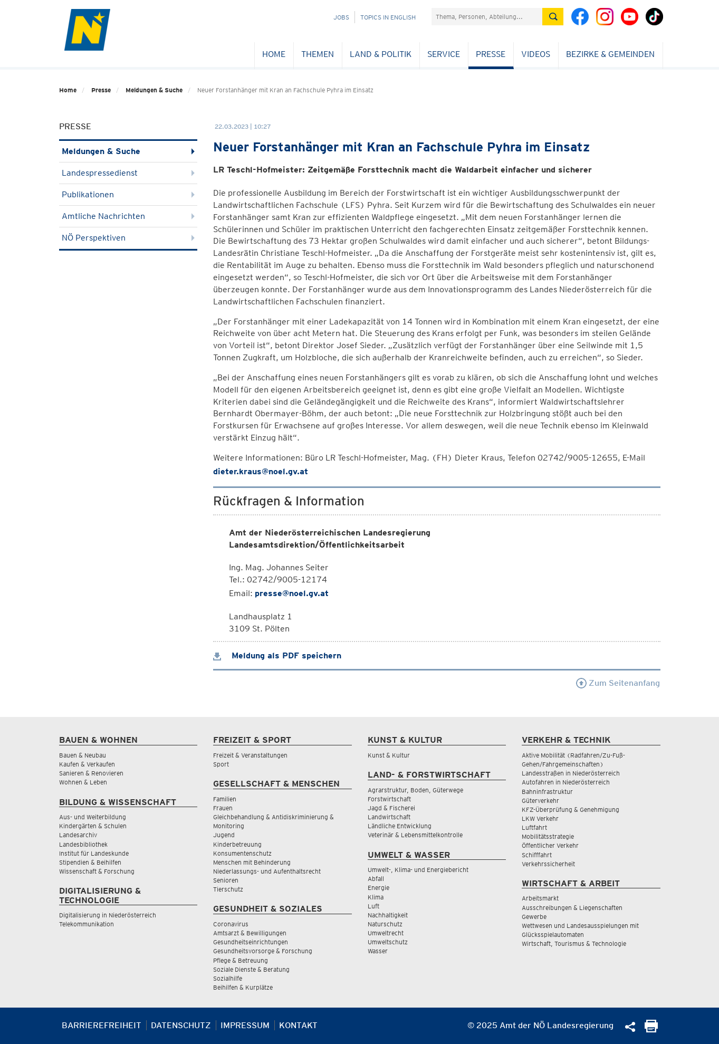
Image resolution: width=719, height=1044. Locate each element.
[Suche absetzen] (552, 16)
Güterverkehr (540, 800)
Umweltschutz (388, 942)
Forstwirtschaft (389, 799)
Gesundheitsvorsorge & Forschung (262, 951)
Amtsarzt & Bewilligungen (249, 933)
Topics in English (388, 17)
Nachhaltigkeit (388, 915)
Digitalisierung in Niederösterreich (107, 915)
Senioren (225, 880)
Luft (373, 906)
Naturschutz (385, 924)
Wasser (378, 951)
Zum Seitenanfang (618, 683)
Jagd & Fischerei (391, 808)
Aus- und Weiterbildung (92, 817)
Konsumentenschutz (242, 853)
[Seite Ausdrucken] (651, 1029)
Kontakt (298, 1025)
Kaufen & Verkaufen (87, 764)
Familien (224, 799)
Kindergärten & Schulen (93, 826)
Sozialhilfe (227, 978)
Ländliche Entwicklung (400, 826)
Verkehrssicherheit (548, 864)
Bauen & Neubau (82, 755)
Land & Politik (380, 54)
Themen (317, 54)
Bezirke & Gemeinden (610, 54)
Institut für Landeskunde (94, 853)
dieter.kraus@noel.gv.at (260, 471)
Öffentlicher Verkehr (550, 845)
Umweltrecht (386, 933)
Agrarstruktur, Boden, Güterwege (415, 790)
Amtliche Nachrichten (128, 216)
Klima (376, 897)
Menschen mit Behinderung (252, 862)
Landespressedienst (128, 173)
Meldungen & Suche (154, 90)
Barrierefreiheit (101, 1025)
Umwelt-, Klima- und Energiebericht (418, 870)
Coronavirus (230, 924)
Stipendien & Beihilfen (90, 862)
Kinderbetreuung (237, 844)
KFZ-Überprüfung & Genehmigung (570, 809)
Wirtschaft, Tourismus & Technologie (574, 943)
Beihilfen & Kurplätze (243, 987)
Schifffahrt (537, 855)
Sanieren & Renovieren (91, 773)
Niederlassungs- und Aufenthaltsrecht (267, 871)
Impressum (245, 1025)
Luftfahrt (534, 827)
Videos (535, 54)
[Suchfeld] (487, 16)
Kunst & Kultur (389, 755)
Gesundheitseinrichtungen (250, 942)
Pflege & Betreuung (240, 960)
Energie (378, 888)
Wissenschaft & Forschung (97, 871)
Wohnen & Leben (83, 782)
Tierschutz (228, 889)
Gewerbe (534, 917)
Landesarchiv (78, 835)
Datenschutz (181, 1025)
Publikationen (128, 194)
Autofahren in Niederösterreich (566, 782)
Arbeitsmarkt (540, 898)
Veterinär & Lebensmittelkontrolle (415, 835)
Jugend (224, 835)
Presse (490, 54)
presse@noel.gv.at (292, 593)
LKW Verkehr (540, 818)
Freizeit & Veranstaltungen (250, 755)
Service (443, 54)
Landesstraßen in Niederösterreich (571, 773)
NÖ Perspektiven (128, 238)
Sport (221, 764)
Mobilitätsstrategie (548, 836)
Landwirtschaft (389, 817)
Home (273, 54)
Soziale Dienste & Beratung (251, 969)
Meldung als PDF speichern (277, 655)
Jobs (341, 17)
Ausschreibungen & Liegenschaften (572, 908)
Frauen (223, 808)
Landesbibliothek (83, 844)
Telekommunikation (86, 924)
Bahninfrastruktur (547, 792)
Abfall (376, 879)
